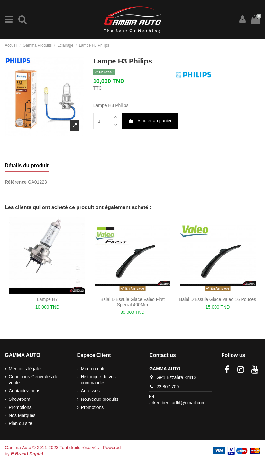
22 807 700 (167, 386)
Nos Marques (22, 415)
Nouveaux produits (100, 399)
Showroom (19, 399)
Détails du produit (27, 165)
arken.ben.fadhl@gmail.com (177, 402)
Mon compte (93, 368)
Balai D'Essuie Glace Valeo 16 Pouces (217, 299)
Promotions (20, 407)
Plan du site (20, 423)
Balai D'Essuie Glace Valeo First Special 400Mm (132, 302)
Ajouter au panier (150, 120)
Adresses (90, 390)
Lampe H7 (47, 299)
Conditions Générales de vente (33, 380)
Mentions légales (25, 368)
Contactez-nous (24, 390)
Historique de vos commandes (98, 380)
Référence (16, 182)
